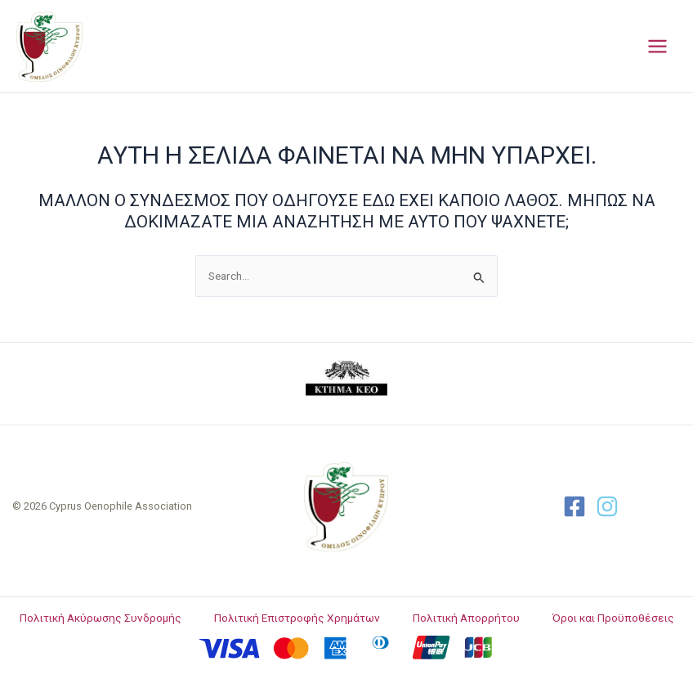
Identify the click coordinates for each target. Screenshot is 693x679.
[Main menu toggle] (657, 46)
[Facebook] (574, 506)
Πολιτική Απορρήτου (466, 617)
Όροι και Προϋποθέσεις (613, 617)
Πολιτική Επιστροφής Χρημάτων (297, 617)
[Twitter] (607, 506)
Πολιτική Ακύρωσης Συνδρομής (100, 617)
